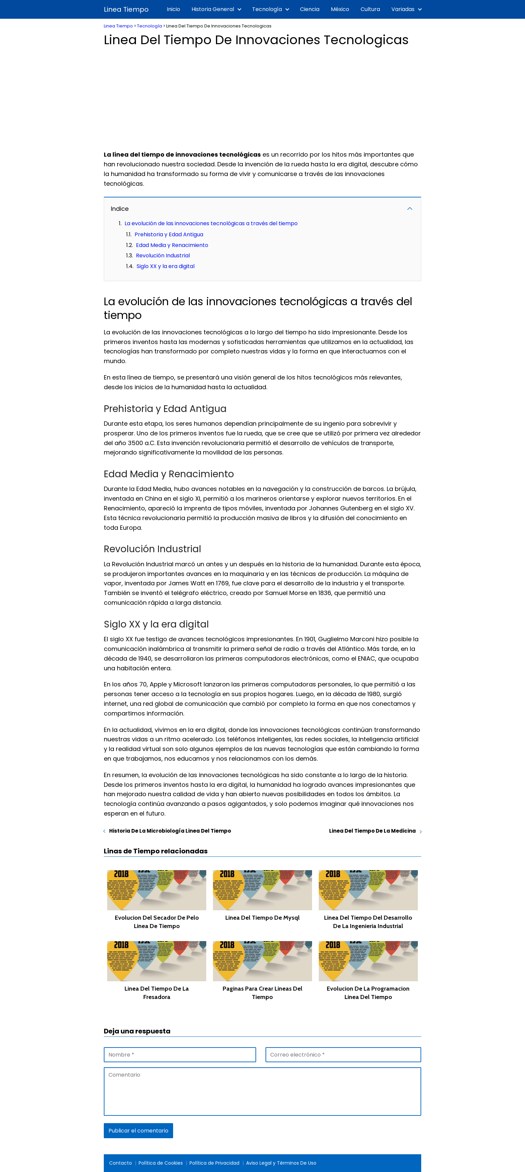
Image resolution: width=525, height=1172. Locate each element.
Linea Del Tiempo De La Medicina (372, 830)
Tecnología (267, 9)
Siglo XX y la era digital (166, 266)
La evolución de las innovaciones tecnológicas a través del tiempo (211, 223)
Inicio (173, 9)
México (340, 9)
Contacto (120, 1163)
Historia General (213, 9)
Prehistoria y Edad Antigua (169, 234)
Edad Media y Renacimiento (172, 245)
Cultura (370, 9)
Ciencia (309, 9)
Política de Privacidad (214, 1163)
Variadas (403, 9)
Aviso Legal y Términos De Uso (281, 1163)
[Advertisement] (262, 96)
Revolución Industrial (163, 255)
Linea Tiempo (126, 9)
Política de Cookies (161, 1163)
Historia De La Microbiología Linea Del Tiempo (170, 830)
